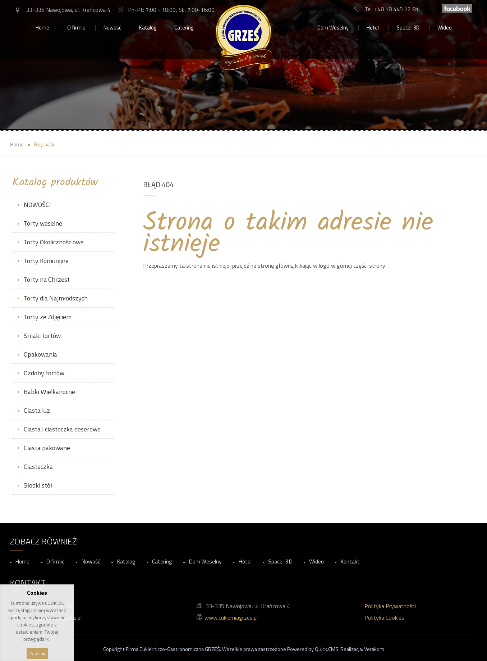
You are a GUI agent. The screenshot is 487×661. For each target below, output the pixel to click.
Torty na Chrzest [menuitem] (47, 279)
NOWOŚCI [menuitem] (37, 204)
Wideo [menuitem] (444, 27)
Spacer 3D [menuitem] (408, 27)
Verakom (374, 649)
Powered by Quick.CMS (312, 649)
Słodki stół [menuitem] (38, 485)
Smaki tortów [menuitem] (42, 335)
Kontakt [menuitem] (350, 561)
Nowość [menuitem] (112, 27)
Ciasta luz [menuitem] (37, 410)
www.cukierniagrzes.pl (231, 617)
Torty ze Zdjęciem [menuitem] (48, 317)
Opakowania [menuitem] (40, 354)
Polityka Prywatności (390, 606)
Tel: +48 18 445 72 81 (391, 9)
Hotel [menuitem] (373, 27)
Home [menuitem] (42, 27)
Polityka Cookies (384, 617)
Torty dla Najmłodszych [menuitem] (56, 298)
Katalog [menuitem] (147, 27)
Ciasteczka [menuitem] (38, 466)
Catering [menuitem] (183, 27)
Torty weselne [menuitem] (43, 223)
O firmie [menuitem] (76, 27)
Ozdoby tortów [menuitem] (44, 373)
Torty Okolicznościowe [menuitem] (54, 242)
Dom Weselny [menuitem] (333, 27)
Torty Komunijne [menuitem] (46, 261)
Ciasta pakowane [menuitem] (47, 448)
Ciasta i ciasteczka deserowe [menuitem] (62, 429)
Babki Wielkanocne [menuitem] (49, 392)
